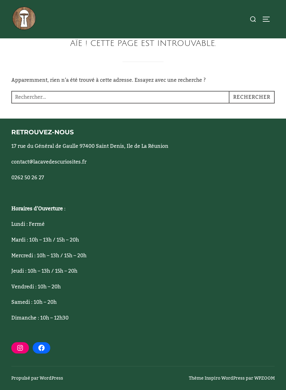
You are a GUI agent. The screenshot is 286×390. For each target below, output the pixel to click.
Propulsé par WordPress (37, 378)
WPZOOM (264, 378)
